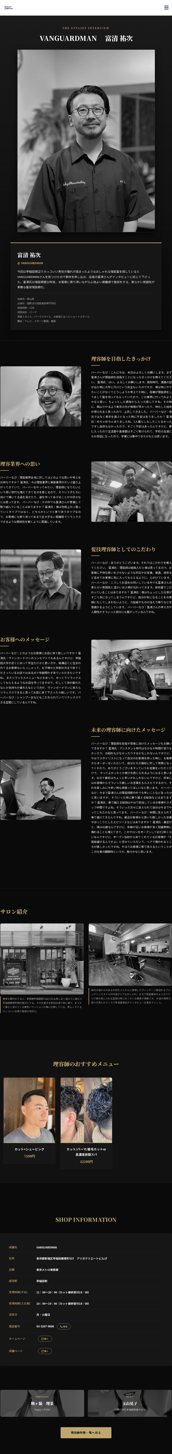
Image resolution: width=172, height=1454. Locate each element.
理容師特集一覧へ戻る (86, 1433)
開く (45, 1338)
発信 (63, 1326)
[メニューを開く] (166, 8)
